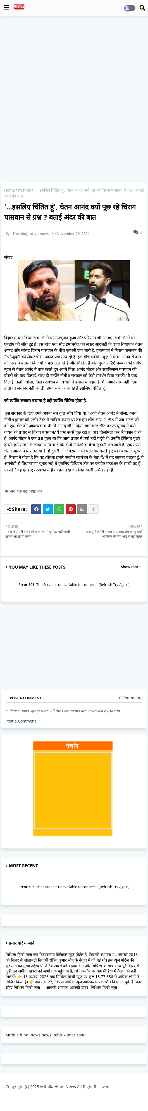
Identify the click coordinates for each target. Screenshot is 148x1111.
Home (9, 190)
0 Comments (130, 697)
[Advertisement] (74, 60)
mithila (24, 190)
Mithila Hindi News (58, 1086)
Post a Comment (21, 721)
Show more (130, 566)
